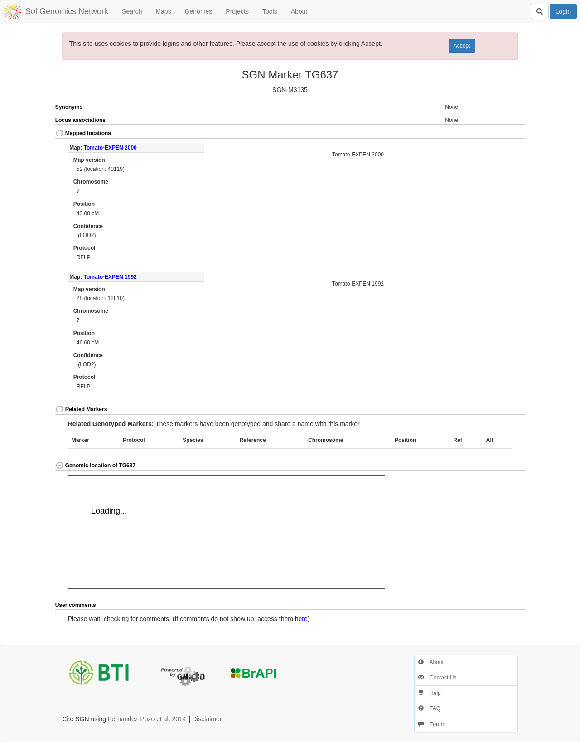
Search (132, 11)
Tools (269, 11)
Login (563, 11)
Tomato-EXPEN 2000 (110, 148)
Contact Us (437, 677)
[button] (501, 134)
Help (429, 693)
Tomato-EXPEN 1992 (110, 277)
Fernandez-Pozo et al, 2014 (147, 719)
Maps (163, 11)
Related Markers (81, 409)
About (299, 11)
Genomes (199, 11)
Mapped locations (83, 133)
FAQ (429, 708)
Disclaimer (207, 719)
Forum (431, 724)
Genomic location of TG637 (95, 465)
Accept (462, 46)
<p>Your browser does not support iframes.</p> (226, 532)
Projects (237, 11)
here (301, 618)
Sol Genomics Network (66, 11)
